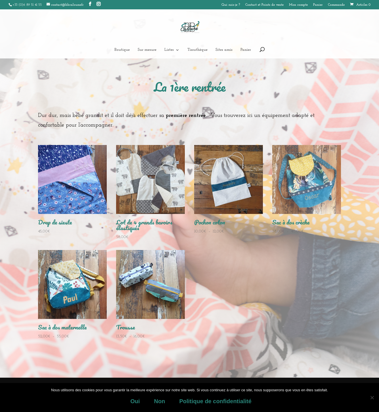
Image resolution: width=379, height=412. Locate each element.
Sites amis (224, 50)
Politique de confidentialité (215, 401)
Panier (318, 5)
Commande (336, 5)
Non (159, 401)
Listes (169, 50)
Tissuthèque (197, 50)
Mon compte (298, 5)
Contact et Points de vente (264, 5)
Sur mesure (147, 50)
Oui (135, 401)
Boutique (122, 50)
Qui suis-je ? (230, 5)
